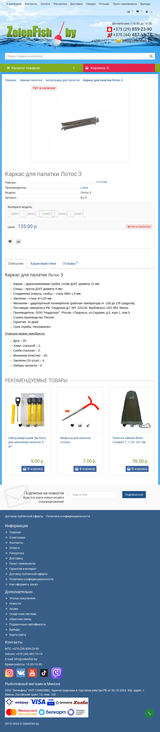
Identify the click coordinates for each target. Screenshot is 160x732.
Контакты (31, 3)
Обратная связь (18, 619)
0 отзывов (101, 182)
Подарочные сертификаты (25, 624)
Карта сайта (15, 634)
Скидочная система (20, 614)
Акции (11, 608)
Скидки (91, 3)
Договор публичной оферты (24, 516)
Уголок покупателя (20, 598)
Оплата (45, 3)
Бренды (145, 3)
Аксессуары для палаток (63, 80)
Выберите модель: (20, 207)
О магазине (13, 3)
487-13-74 (132, 34)
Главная (10, 80)
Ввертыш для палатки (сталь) (75, 440)
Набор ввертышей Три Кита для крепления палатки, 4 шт (27, 442)
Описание (15, 264)
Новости (13, 603)
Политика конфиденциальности (68, 516)
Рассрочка (60, 3)
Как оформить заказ (21, 584)
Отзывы (104, 3)
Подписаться (134, 494)
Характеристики (43, 264)
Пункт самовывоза (125, 3)
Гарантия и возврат (20, 568)
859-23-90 (132, 29)
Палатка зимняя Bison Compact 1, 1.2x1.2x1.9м (128, 440)
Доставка (76, 3)
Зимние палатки (31, 80)
